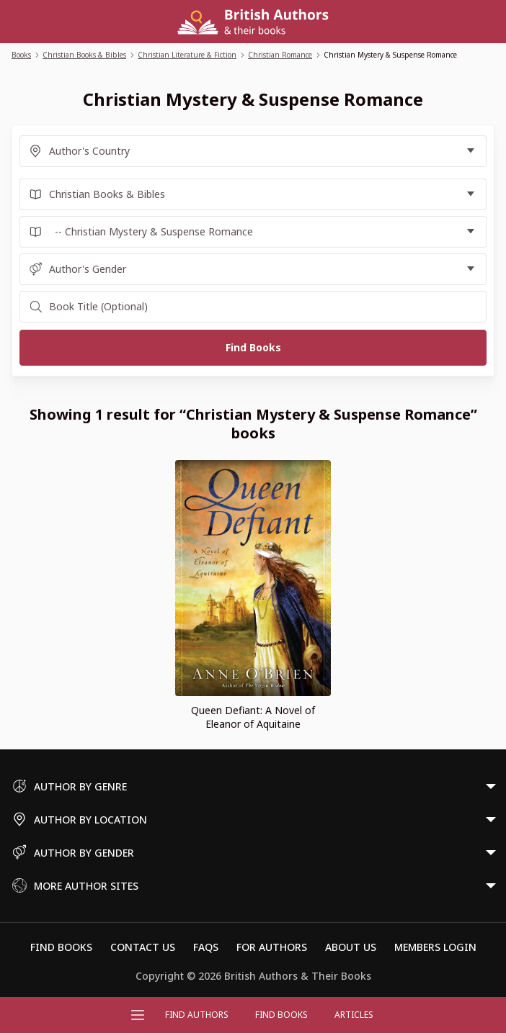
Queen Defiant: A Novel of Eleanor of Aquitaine (253, 717)
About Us (350, 947)
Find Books (281, 1015)
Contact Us (142, 947)
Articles (353, 1015)
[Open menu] (137, 1015)
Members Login (435, 947)
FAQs (205, 947)
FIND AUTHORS (196, 1015)
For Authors (271, 947)
